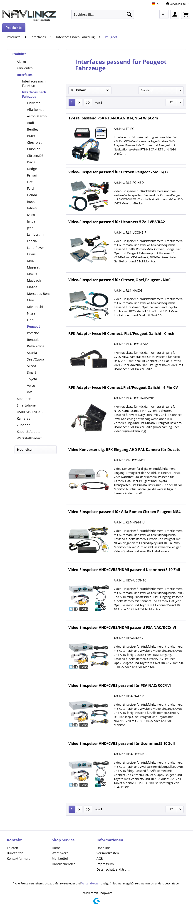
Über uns (103, 848)
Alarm (21, 61)
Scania (32, 353)
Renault (33, 339)
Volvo (31, 385)
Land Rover (35, 247)
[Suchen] (129, 14)
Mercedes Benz (38, 293)
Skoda (31, 366)
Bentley (32, 129)
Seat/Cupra (35, 359)
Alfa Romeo (35, 109)
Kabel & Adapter (29, 431)
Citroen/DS (35, 155)
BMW (31, 136)
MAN (31, 261)
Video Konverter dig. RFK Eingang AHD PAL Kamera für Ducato (124, 449)
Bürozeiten (15, 853)
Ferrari (32, 175)
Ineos (31, 201)
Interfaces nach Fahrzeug (34, 94)
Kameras (23, 418)
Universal (34, 103)
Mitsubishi (35, 307)
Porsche (33, 333)
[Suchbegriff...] (102, 14)
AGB (99, 858)
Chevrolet (34, 142)
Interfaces (24, 75)
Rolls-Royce (35, 346)
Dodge (32, 169)
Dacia (31, 162)
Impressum (105, 864)
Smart (31, 372)
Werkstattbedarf (29, 438)
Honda (32, 195)
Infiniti (32, 208)
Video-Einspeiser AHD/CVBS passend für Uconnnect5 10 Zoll (121, 743)
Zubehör (23, 425)
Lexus (31, 254)
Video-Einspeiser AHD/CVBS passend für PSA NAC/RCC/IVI (119, 685)
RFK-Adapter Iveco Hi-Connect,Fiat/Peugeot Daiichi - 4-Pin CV (123, 387)
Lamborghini (36, 234)
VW (29, 392)
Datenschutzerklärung (113, 869)
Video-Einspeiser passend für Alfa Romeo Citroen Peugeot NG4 (124, 511)
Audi (30, 123)
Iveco (31, 215)
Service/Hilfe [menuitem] (176, 4)
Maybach (34, 280)
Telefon (12, 848)
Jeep (30, 228)
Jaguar (32, 221)
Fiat (29, 182)
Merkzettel (60, 858)
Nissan (32, 313)
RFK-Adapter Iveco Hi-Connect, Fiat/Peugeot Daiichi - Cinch (121, 333)
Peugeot (33, 326)
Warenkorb (60, 853)
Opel (30, 320)
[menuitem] (102, 14)
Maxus (32, 274)
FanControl (25, 68)
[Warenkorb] (185, 14)
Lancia (32, 241)
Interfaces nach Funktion (34, 83)
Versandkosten (107, 853)
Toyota (32, 379)
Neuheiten (25, 449)
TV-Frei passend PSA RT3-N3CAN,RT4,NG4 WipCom (113, 118)
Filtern (78, 90)
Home (56, 848)
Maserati (33, 267)
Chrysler (33, 149)
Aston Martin (37, 116)
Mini (30, 300)
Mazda (32, 287)
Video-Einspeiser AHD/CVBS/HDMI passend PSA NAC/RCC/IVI (122, 627)
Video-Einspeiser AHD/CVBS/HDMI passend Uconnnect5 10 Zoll (124, 569)
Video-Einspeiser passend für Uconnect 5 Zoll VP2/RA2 (116, 222)
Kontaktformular (19, 858)
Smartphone (26, 405)
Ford (30, 188)
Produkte (19, 54)
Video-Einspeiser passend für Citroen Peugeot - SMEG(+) (118, 172)
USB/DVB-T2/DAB (29, 412)
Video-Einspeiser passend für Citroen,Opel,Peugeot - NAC (119, 280)
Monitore (24, 399)
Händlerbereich (64, 864)
